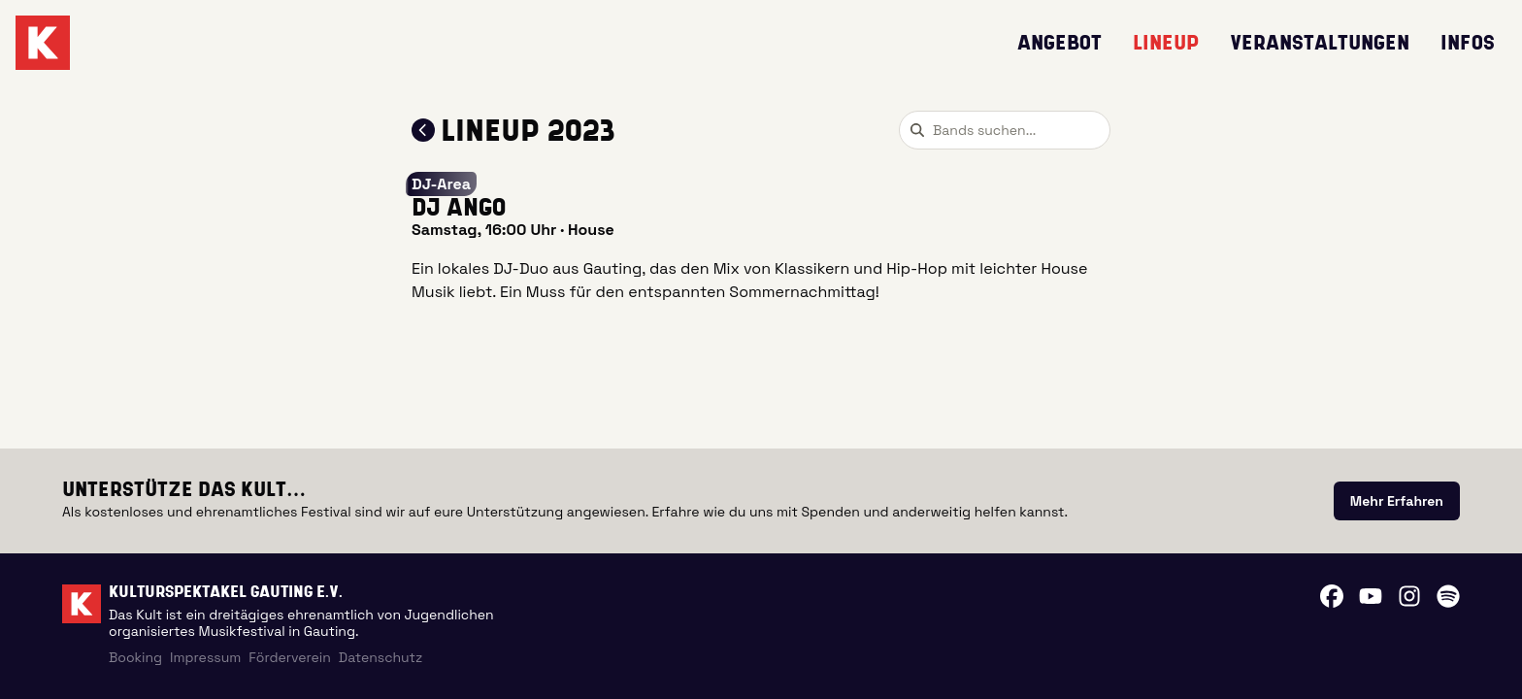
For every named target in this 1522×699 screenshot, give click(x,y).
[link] (1397, 501)
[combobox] (1004, 130)
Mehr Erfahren (1396, 501)
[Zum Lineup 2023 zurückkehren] (423, 130)
